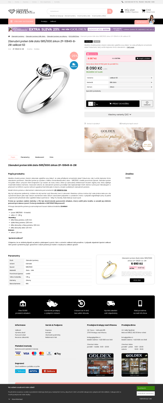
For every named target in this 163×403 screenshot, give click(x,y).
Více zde (137, 280)
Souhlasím (142, 388)
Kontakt (48, 332)
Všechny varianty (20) (119, 114)
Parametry (25, 157)
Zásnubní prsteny (70, 16)
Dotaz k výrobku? (92, 123)
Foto (52, 157)
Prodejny (44, 21)
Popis (13, 157)
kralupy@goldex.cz (94, 337)
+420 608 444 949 (105, 340)
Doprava (25, 2)
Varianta (90, 78)
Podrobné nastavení (146, 393)
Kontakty (57, 2)
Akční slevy (143, 22)
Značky (17, 2)
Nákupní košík (150, 12)
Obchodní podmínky (52, 335)
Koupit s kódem (143, 58)
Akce (9, 2)
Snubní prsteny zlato (83, 16)
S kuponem (133, 267)
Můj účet (130, 10)
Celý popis (130, 47)
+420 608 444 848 (140, 340)
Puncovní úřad (20, 335)
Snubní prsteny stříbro (99, 16)
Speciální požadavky (93, 91)
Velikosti (53, 21)
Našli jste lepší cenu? (129, 123)
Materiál (90, 82)
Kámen (89, 87)
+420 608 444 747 (129, 2)
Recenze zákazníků (22, 337)
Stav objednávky (45, 2)
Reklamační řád (51, 337)
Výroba (34, 2)
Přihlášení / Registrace (131, 12)
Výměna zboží (20, 332)
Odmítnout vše (146, 399)
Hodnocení (40, 157)
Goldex (36, 49)
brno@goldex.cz (127, 337)
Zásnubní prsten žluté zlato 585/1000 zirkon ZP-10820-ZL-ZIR (137, 259)
